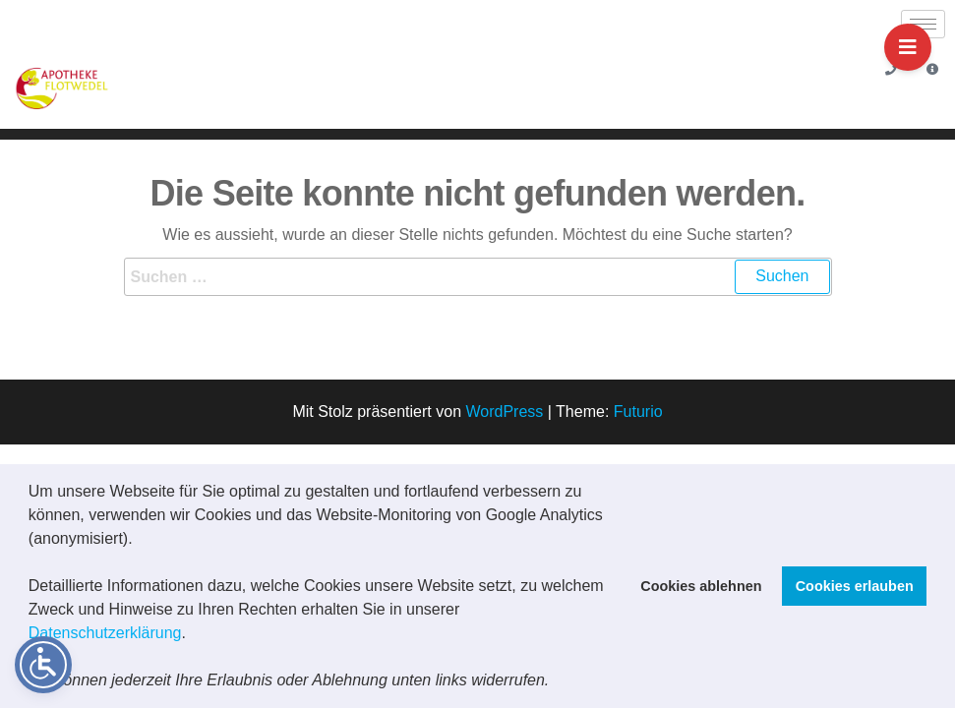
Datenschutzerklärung (105, 632)
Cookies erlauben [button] (855, 586)
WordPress (504, 411)
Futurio (638, 411)
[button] (557, 682)
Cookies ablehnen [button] (700, 586)
